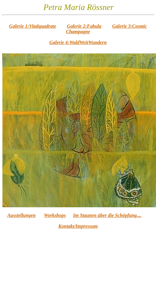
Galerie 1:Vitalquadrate (32, 26)
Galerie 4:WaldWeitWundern (78, 42)
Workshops (55, 215)
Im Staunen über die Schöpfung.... (107, 215)
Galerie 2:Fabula (84, 26)
